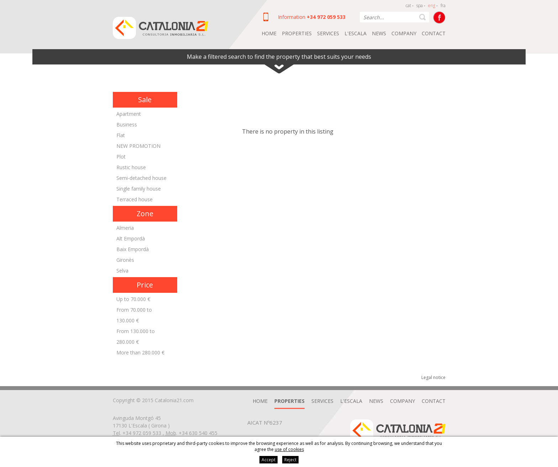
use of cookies (289, 449)
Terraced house (134, 199)
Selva (122, 270)
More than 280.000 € (140, 352)
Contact (434, 33)
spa (419, 5)
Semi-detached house (141, 178)
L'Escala (355, 33)
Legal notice (433, 377)
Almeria (125, 227)
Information (291, 17)
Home (269, 33)
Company (403, 33)
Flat (120, 135)
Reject (290, 460)
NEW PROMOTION (138, 145)
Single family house (138, 188)
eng (431, 5)
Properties (297, 33)
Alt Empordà (130, 238)
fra (443, 5)
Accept (268, 460)
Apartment (128, 113)
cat (408, 5)
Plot (121, 156)
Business (126, 124)
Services (328, 33)
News (379, 33)
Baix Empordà (132, 249)
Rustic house (131, 167)
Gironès (125, 259)
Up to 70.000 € (133, 299)
